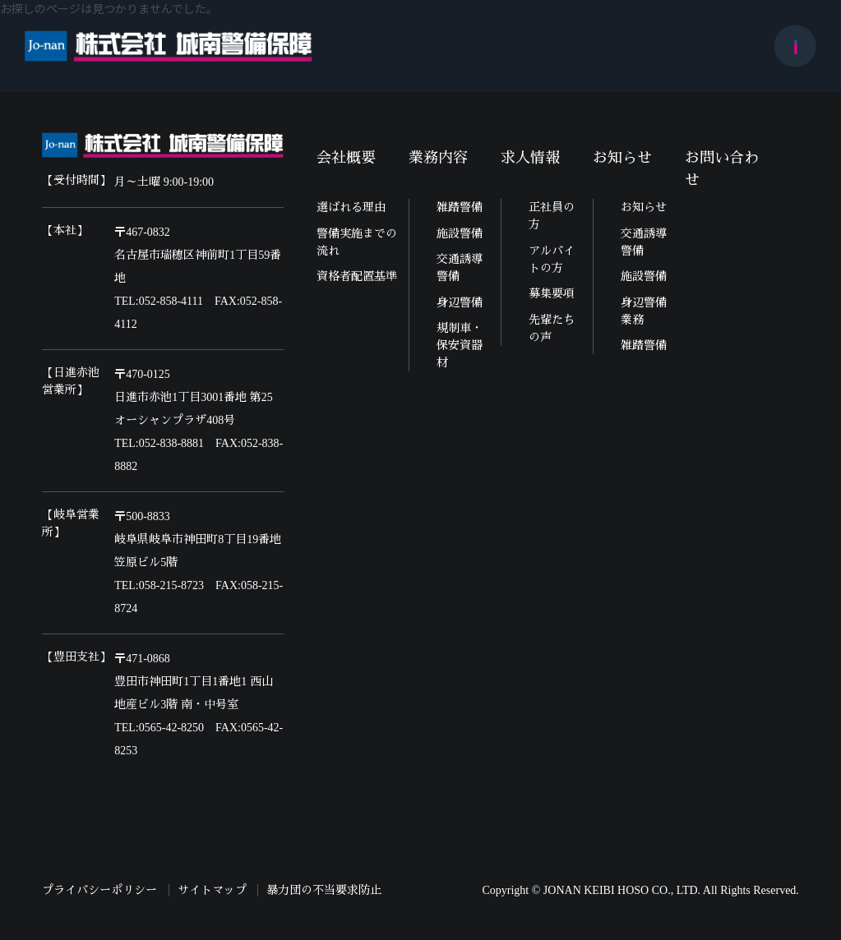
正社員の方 (552, 216)
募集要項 (552, 294)
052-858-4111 (171, 301)
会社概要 (346, 158)
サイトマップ (212, 890)
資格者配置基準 (357, 276)
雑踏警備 (460, 207)
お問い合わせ (722, 169)
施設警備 (460, 234)
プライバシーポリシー (99, 890)
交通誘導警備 (460, 268)
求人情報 (530, 158)
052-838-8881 (171, 443)
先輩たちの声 (552, 328)
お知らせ (622, 158)
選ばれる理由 (351, 207)
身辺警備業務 (644, 311)
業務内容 (438, 158)
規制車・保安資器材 (460, 345)
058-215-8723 (171, 585)
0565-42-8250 (171, 727)
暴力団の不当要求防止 (323, 890)
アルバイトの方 (552, 259)
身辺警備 (460, 303)
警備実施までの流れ (357, 242)
